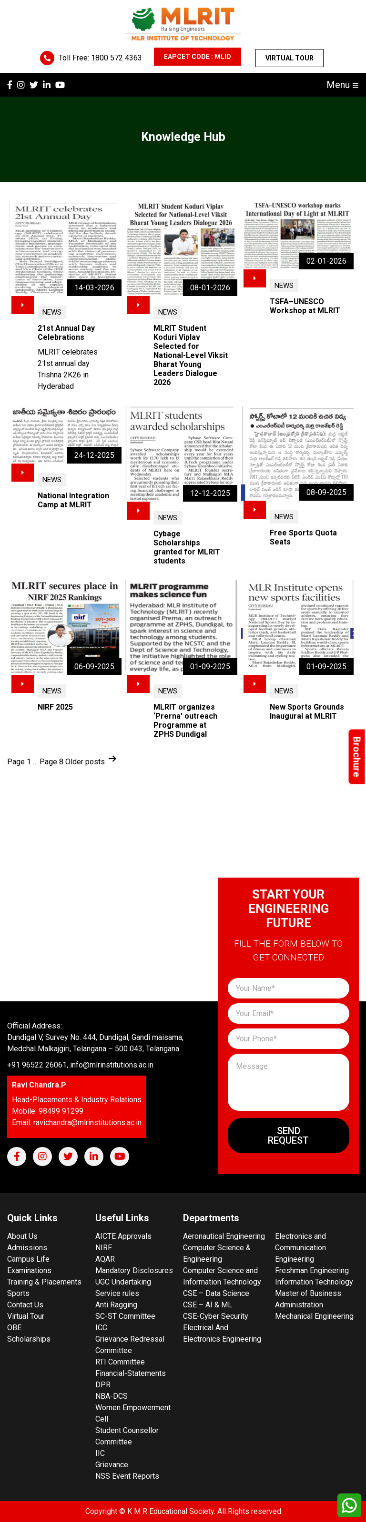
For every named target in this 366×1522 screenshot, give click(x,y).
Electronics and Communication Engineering (300, 1248)
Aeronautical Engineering (224, 1236)
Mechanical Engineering (314, 1316)
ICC (101, 1327)
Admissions (27, 1247)
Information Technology (314, 1281)
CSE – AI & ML (207, 1304)
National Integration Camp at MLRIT (73, 500)
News (51, 312)
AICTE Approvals (123, 1236)
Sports (18, 1293)
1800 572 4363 (116, 57)
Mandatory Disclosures (134, 1270)
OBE (14, 1327)
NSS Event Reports (127, 1476)
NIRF (103, 1247)
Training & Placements (44, 1281)
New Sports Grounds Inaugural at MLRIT (307, 711)
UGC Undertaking (123, 1281)
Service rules (117, 1293)
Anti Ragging (116, 1304)
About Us (22, 1236)
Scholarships (29, 1339)
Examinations (29, 1270)
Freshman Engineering (312, 1270)
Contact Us (25, 1304)
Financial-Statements (130, 1373)
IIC (100, 1453)
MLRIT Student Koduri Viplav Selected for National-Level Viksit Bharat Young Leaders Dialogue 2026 (190, 355)
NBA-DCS (111, 1396)
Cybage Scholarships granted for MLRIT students (186, 547)
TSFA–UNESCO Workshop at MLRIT (305, 306)
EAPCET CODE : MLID (197, 56)
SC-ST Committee (125, 1316)
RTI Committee (120, 1361)
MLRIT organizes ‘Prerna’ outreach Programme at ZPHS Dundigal (185, 720)
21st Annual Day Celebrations (66, 333)
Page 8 (51, 761)
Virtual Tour (289, 58)
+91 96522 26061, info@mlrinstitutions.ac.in (80, 1064)
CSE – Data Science (216, 1293)
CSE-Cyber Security (215, 1316)
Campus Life (28, 1259)
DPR (103, 1384)
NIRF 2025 (55, 707)
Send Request (288, 1135)
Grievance (111, 1464)
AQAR (105, 1259)
